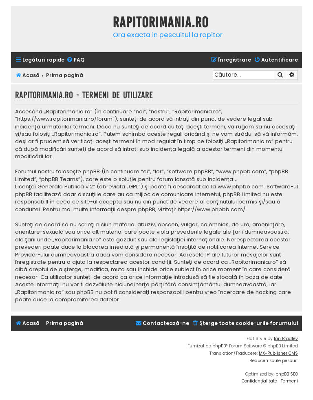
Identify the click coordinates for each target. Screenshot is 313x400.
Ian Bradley (286, 339)
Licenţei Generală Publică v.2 (54, 186)
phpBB (219, 346)
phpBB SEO (287, 374)
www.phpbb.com (241, 186)
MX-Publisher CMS (278, 353)
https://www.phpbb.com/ (211, 209)
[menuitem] (75, 60)
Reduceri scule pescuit (273, 361)
